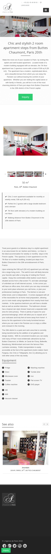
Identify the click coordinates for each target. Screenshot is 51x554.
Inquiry (25, 97)
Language (25, 5)
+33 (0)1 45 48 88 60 (30, 2)
